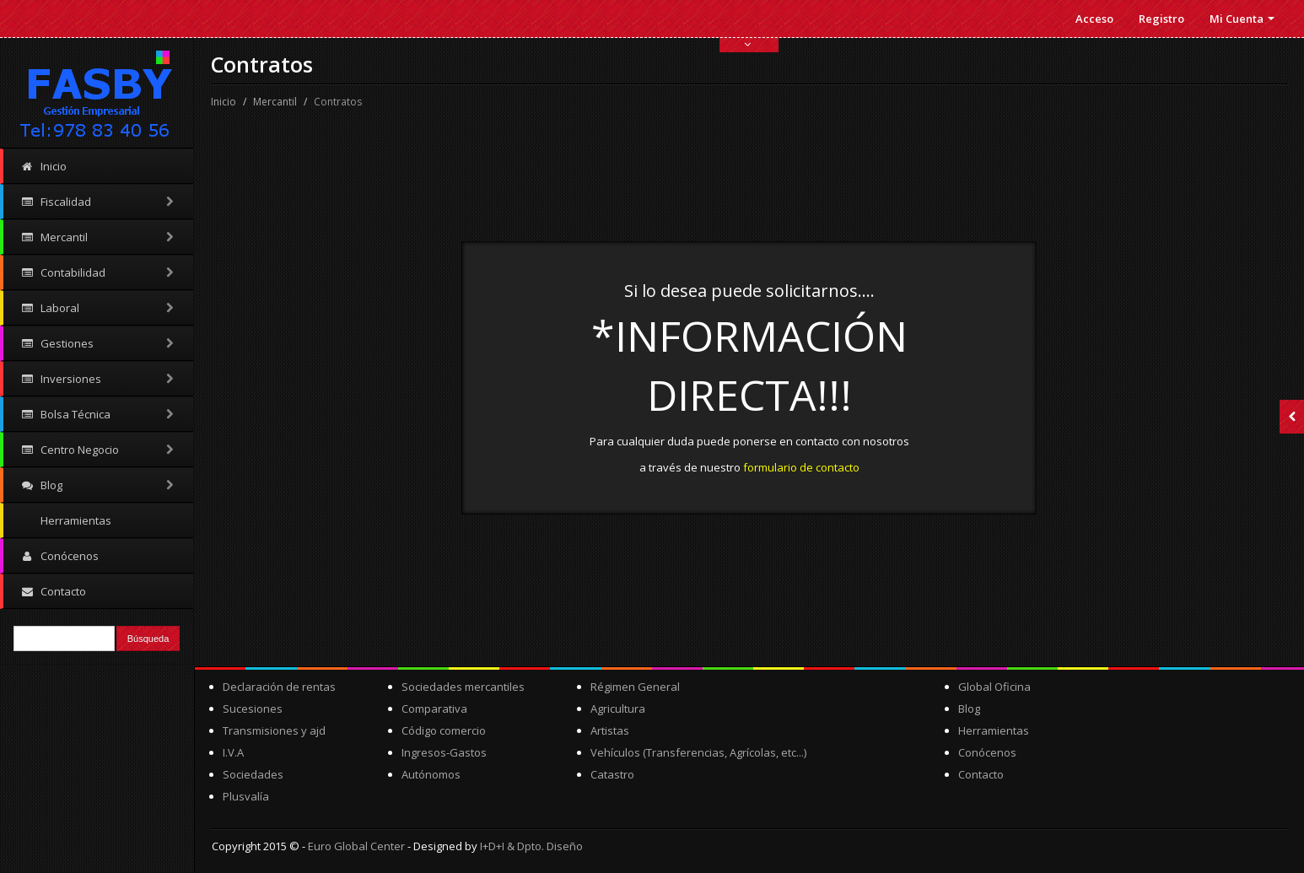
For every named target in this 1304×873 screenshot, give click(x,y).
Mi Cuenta (1242, 18)
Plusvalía (246, 796)
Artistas (609, 730)
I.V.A (233, 752)
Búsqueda (148, 638)
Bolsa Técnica (98, 414)
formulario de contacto (801, 467)
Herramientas (74, 520)
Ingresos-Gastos (444, 752)
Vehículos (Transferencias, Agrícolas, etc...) (698, 752)
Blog (98, 485)
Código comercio (443, 730)
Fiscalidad (98, 201)
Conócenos (59, 555)
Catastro (612, 774)
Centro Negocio (98, 449)
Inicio (43, 166)
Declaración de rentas (279, 686)
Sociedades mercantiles (463, 686)
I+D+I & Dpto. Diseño (531, 846)
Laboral (98, 307)
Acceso (1094, 18)
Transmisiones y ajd (274, 730)
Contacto (53, 591)
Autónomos (431, 774)
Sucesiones (253, 708)
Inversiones (98, 378)
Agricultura (617, 708)
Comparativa (434, 708)
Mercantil (98, 237)
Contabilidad (98, 272)
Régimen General (635, 686)
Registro (1161, 18)
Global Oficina (994, 686)
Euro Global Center (356, 846)
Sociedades (253, 774)
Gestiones (98, 343)
